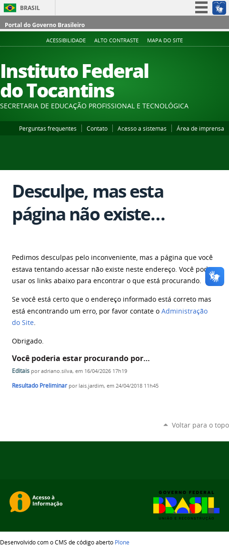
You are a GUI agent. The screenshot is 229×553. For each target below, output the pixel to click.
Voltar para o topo (200, 424)
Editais (21, 371)
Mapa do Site (165, 40)
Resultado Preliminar (39, 385)
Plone (122, 542)
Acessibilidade (66, 40)
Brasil (30, 8)
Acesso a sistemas (142, 128)
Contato (97, 128)
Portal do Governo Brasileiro (45, 25)
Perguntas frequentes (48, 128)
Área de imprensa (200, 128)
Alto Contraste (116, 40)
